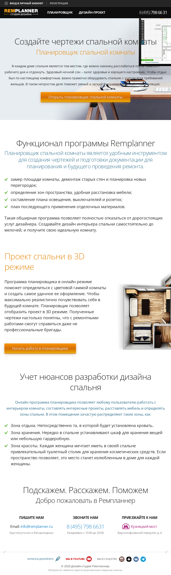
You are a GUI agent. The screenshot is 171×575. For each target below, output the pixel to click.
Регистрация (59, 3)
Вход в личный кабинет (26, 3)
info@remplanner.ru (36, 526)
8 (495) (153, 12)
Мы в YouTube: (75, 559)
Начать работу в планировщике (40, 348)
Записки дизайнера (40, 559)
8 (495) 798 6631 (85, 526)
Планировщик (60, 12)
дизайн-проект (92, 10)
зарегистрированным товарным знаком (98, 570)
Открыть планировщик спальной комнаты (85, 97)
